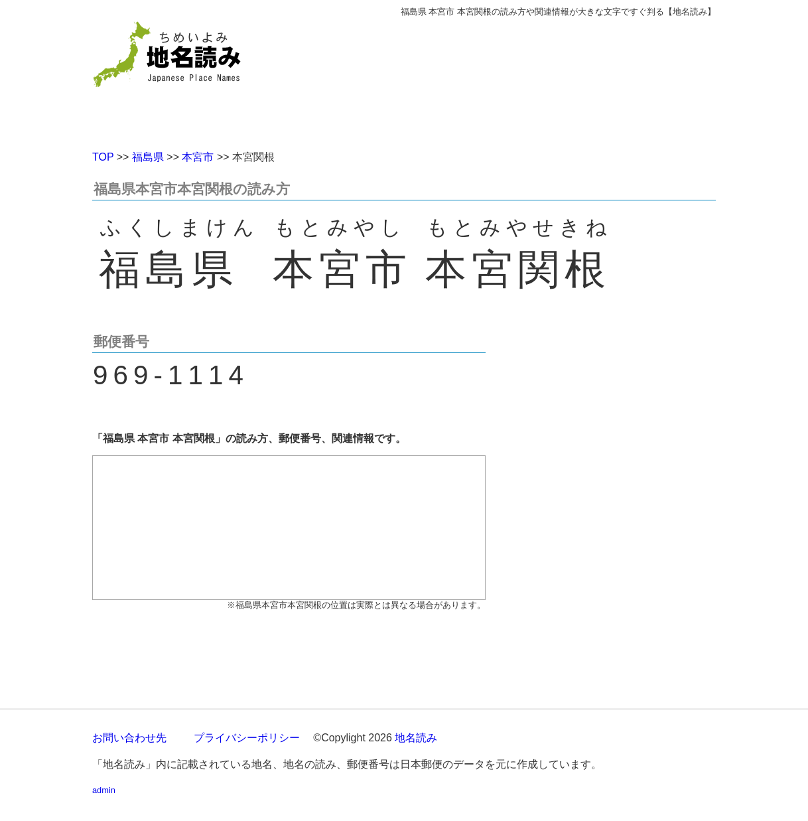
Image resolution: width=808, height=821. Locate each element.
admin (103, 790)
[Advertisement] (500, 78)
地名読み (416, 737)
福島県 (148, 157)
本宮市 (198, 157)
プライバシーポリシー (247, 737)
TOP (102, 157)
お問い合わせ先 (129, 737)
